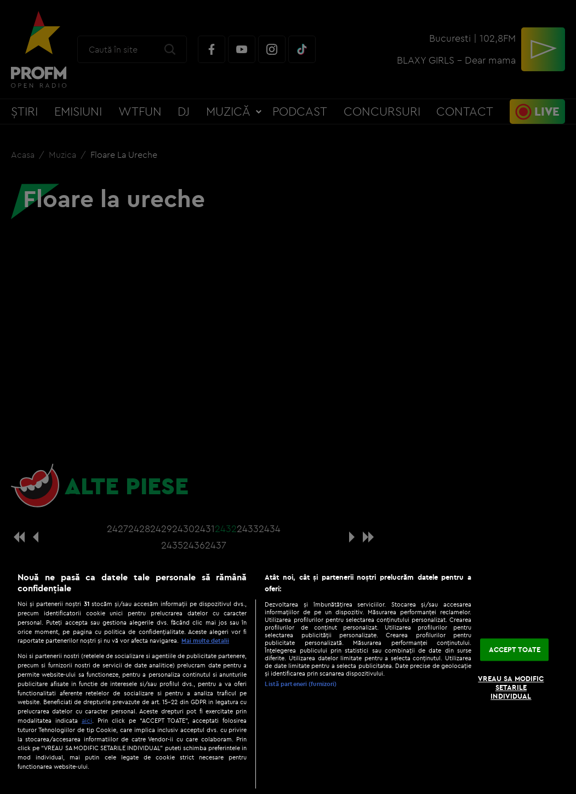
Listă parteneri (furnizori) (301, 684)
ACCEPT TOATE (515, 649)
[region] (288, 677)
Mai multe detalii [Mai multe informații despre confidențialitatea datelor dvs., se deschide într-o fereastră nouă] (205, 640)
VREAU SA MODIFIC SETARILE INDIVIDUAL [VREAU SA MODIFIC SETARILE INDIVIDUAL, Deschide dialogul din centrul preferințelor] (511, 687)
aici (87, 720)
